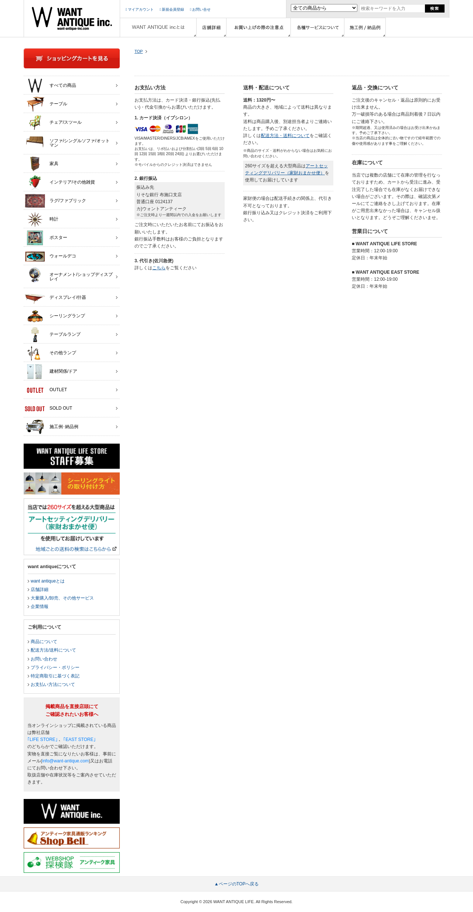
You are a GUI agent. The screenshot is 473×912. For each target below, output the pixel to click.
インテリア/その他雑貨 (60, 182)
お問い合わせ (44, 659)
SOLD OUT (48, 408)
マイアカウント (140, 9)
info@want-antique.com (65, 761)
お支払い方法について (53, 684)
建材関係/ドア (51, 371)
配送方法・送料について (285, 135)
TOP (139, 51)
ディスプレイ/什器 (55, 297)
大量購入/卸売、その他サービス (62, 598)
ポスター (46, 237)
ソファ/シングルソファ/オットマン (67, 141)
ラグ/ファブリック (55, 201)
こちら (159, 267)
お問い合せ (200, 9)
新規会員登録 (172, 9)
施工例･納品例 (51, 427)
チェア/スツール (53, 122)
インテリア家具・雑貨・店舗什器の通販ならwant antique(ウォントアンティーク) (72, 18)
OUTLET (46, 390)
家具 (41, 164)
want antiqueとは (48, 581)
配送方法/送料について (53, 650)
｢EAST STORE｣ (79, 739)
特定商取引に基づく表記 (55, 676)
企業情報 (39, 606)
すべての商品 (50, 85)
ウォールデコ (50, 256)
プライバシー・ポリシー (55, 667)
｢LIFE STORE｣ (42, 739)
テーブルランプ (53, 334)
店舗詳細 (39, 589)
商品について (44, 641)
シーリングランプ (55, 316)
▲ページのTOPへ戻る (236, 884)
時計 (41, 219)
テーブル (46, 104)
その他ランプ (50, 353)
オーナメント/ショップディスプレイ (69, 274)
